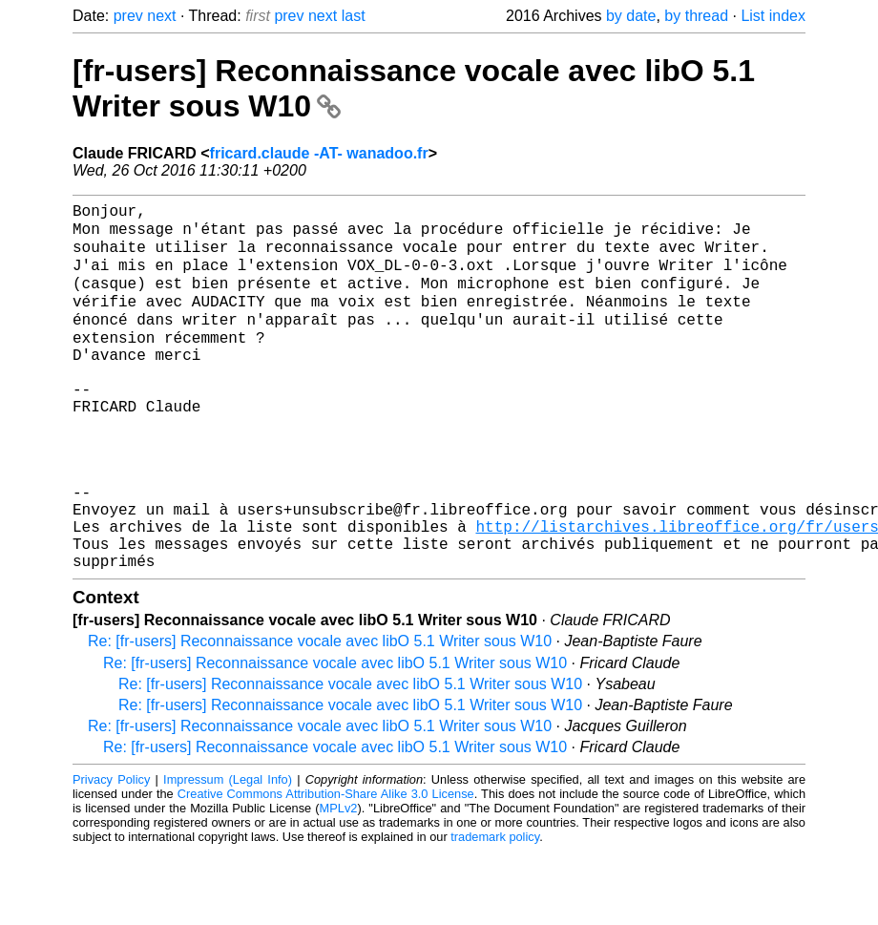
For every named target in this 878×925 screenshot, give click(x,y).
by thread (696, 16)
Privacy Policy (111, 853)
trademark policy (494, 910)
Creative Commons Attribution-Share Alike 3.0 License (326, 867)
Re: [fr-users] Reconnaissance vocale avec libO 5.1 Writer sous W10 (320, 714)
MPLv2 (339, 881)
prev (128, 16)
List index (773, 16)
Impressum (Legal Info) (227, 853)
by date (631, 16)
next (161, 16)
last (354, 16)
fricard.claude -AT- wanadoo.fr (319, 153)
